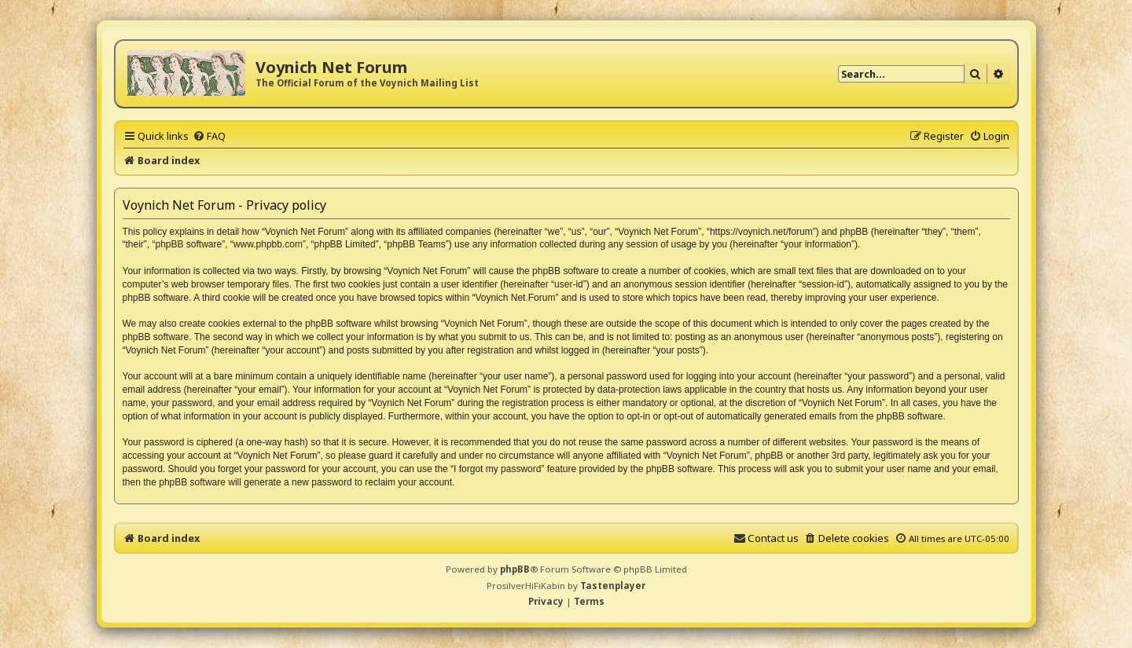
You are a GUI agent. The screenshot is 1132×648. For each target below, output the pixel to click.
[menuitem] (209, 135)
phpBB (515, 569)
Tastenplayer (612, 585)
